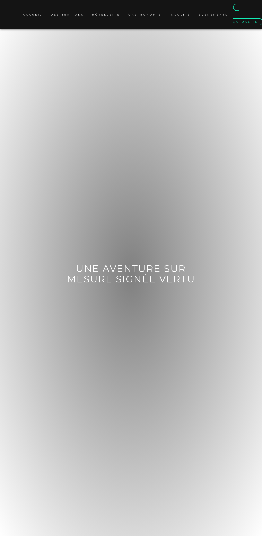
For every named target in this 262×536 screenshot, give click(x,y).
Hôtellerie (106, 14)
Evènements (213, 14)
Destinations (67, 14)
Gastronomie (144, 14)
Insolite (180, 14)
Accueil (33, 14)
